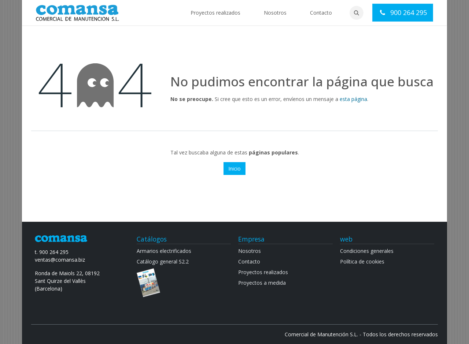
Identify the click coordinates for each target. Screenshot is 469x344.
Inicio (234, 168)
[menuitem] (215, 12)
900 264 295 (402, 12)
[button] (356, 13)
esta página (353, 99)
